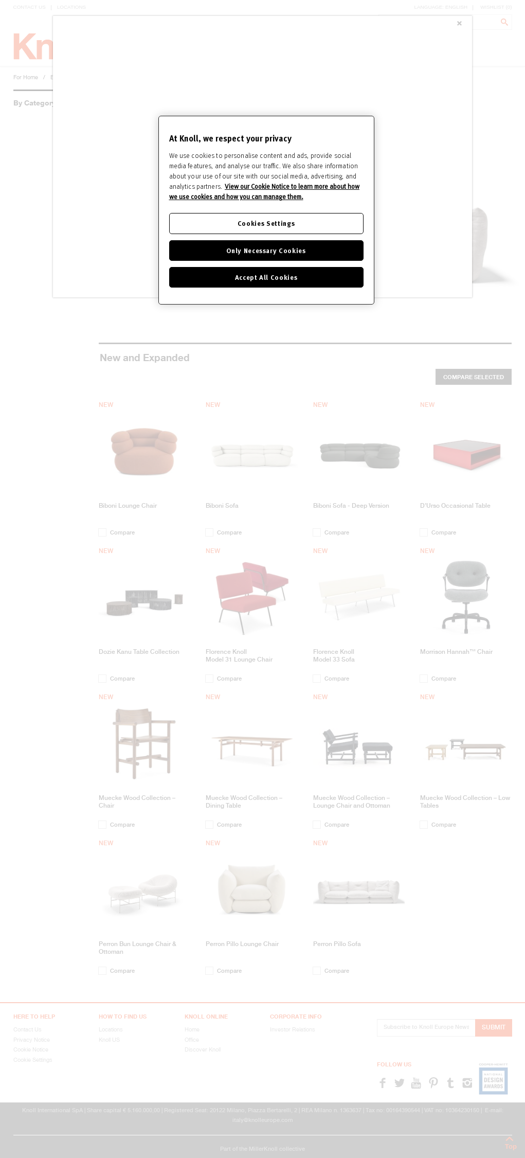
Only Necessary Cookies (265, 250)
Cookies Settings (266, 223)
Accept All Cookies (266, 277)
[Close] (459, 24)
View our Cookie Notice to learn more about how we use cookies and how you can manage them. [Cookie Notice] (264, 191)
